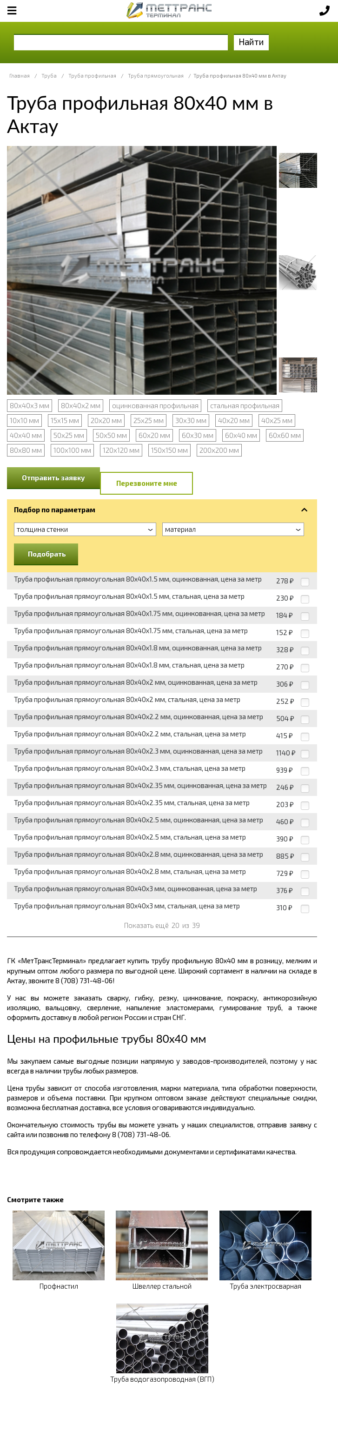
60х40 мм (241, 435)
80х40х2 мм (80, 405)
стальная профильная (244, 405)
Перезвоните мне (146, 483)
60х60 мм (285, 435)
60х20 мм (154, 435)
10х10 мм (24, 420)
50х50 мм (111, 435)
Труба (49, 76)
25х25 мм (148, 420)
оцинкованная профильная (155, 405)
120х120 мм (121, 450)
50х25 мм (68, 435)
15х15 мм (65, 420)
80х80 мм (26, 450)
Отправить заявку (53, 477)
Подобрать (47, 554)
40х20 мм (234, 420)
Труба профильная (92, 76)
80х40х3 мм (29, 405)
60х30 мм (197, 435)
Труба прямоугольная (156, 76)
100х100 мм (72, 450)
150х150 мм (169, 450)
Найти (251, 41)
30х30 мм (190, 420)
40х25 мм (276, 420)
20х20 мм (106, 420)
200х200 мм (219, 450)
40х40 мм (26, 435)
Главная (19, 76)
